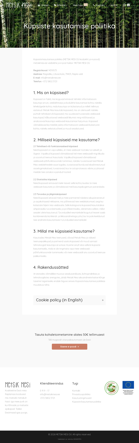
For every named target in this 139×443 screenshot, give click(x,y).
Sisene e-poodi (69, 346)
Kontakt (76, 390)
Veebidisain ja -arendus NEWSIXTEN (69, 439)
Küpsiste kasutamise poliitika (86, 401)
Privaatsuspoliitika (81, 394)
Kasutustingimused (81, 398)
